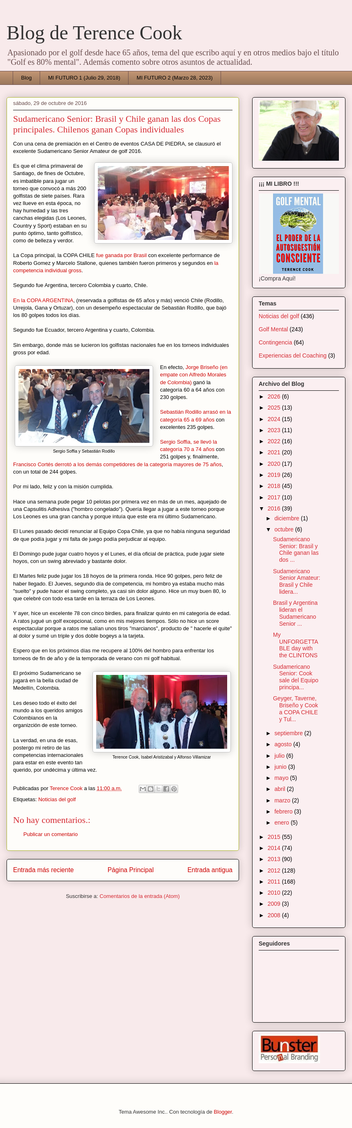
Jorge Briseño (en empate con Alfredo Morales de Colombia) (194, 374)
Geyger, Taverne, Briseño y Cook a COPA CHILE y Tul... (295, 708)
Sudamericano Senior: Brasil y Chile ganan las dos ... (296, 549)
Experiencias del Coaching (293, 355)
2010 (275, 892)
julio (280, 755)
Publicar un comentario (50, 834)
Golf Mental (273, 329)
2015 (275, 837)
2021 (275, 452)
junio (281, 766)
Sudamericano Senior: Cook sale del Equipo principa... (295, 676)
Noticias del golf (57, 799)
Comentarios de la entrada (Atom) (139, 896)
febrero (284, 811)
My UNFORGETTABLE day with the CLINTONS (295, 645)
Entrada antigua (209, 869)
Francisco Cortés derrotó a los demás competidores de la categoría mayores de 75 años (117, 464)
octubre (284, 529)
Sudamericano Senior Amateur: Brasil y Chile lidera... (296, 581)
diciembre (287, 518)
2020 (275, 463)
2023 (275, 430)
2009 (275, 903)
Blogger (223, 1112)
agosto (283, 744)
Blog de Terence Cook (94, 32)
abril (280, 789)
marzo (283, 800)
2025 (275, 407)
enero (282, 822)
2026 (275, 396)
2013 (275, 859)
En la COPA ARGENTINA (43, 300)
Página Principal (131, 869)
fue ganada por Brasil (121, 255)
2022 (275, 441)
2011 (275, 881)
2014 (275, 848)
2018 (275, 486)
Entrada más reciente (43, 869)
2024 (275, 419)
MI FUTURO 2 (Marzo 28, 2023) (175, 78)
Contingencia (275, 342)
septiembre (289, 733)
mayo (282, 778)
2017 (275, 497)
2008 (275, 915)
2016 (275, 508)
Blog (26, 78)
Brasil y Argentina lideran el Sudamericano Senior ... (295, 613)
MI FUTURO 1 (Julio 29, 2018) (84, 78)
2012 (275, 870)
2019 (275, 475)
